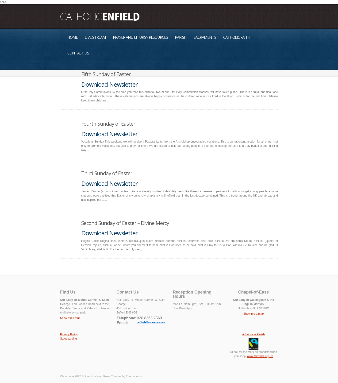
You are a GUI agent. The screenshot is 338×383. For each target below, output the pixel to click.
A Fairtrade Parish (253, 334)
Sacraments (205, 37)
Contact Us (78, 53)
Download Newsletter (109, 84)
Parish (181, 37)
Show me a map (70, 318)
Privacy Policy (69, 334)
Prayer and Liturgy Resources (140, 37)
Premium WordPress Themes (102, 376)
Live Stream (95, 37)
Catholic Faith (236, 37)
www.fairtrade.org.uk (260, 356)
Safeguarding (68, 338)
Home (72, 37)
